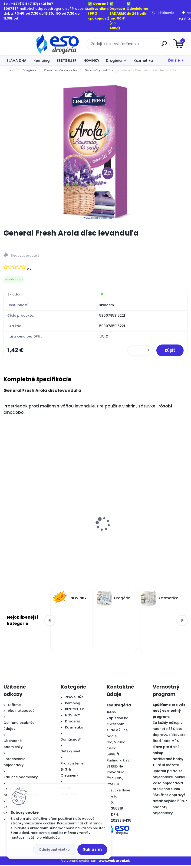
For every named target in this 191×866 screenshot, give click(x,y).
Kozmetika (143, 60)
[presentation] (7, 517)
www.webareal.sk (114, 861)
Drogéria (114, 60)
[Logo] (31, 44)
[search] (151, 45)
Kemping (41, 60)
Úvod (10, 70)
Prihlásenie (165, 12)
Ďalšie (174, 60)
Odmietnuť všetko (54, 849)
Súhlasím (92, 849)
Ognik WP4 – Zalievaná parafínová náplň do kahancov (140, 533)
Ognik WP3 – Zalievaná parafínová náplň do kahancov (46, 533)
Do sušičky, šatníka (99, 70)
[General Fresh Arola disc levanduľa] (95, 151)
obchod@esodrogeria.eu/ (48, 8)
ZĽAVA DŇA (16, 60)
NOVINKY (91, 60)
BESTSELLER (66, 60)
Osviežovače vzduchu (60, 70)
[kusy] (137, 351)
